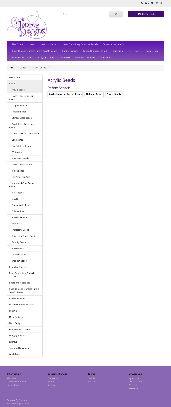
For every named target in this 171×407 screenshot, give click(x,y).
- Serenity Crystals (18, 242)
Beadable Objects (49, 44)
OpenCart (23, 400)
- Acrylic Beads (17, 89)
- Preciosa (14, 223)
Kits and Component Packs (95, 51)
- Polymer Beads (17, 211)
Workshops (105, 57)
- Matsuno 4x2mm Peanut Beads (22, 185)
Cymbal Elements (70, 51)
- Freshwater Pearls (19, 158)
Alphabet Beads (94, 94)
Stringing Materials (46, 57)
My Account (134, 378)
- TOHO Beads (16, 248)
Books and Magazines (113, 44)
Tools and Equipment (85, 57)
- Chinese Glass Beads (20, 117)
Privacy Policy (13, 385)
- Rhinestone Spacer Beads (22, 236)
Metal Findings (134, 51)
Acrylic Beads (39, 67)
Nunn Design (152, 51)
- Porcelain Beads (18, 217)
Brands (91, 378)
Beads (33, 44)
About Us (11, 378)
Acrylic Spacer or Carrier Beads (65, 94)
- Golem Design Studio (20, 164)
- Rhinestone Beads (19, 229)
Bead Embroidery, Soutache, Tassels (80, 44)
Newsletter (134, 388)
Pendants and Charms (22, 57)
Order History (135, 381)
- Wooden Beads (18, 260)
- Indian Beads (16, 170)
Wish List (133, 385)
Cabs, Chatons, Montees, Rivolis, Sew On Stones (34, 51)
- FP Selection (16, 152)
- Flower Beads (17, 111)
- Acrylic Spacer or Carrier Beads (22, 98)
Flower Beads (114, 94)
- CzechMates (16, 139)
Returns (51, 381)
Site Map (52, 385)
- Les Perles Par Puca (19, 177)
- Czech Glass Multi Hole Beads (24, 133)
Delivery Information (16, 381)
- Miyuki (13, 198)
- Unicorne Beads (18, 254)
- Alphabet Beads (19, 105)
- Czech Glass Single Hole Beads (21, 126)
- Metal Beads (16, 192)
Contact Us (53, 378)
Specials (92, 381)
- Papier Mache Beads (20, 205)
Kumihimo (118, 51)
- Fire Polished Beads (20, 146)
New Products (18, 44)
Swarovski (65, 57)
